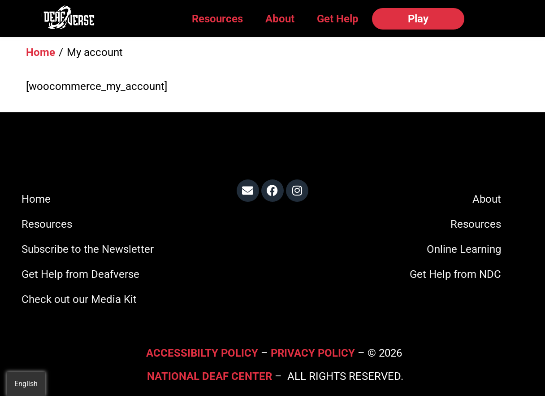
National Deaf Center (209, 376)
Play (418, 19)
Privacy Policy (313, 353)
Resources (217, 19)
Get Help (338, 19)
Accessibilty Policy (203, 353)
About (279, 19)
